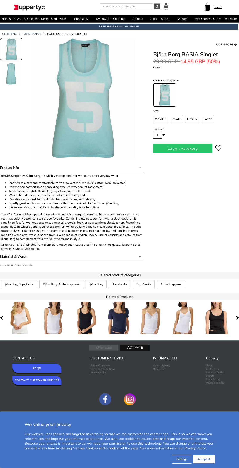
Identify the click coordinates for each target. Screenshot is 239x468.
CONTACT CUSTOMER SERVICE (37, 380)
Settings (181, 459)
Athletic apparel (171, 284)
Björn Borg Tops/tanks (19, 284)
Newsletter (159, 369)
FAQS (37, 368)
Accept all (204, 459)
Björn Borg (96, 284)
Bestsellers (31, 19)
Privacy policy (98, 372)
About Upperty (161, 365)
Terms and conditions (102, 369)
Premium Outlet (215, 372)
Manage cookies (215, 382)
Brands (6, 19)
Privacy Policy (195, 448)
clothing (9, 34)
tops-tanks (31, 34)
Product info (9, 167)
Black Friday (213, 379)
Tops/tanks (120, 284)
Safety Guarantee (100, 365)
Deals (45, 19)
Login (165, 9)
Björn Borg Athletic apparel (61, 284)
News (17, 19)
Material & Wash (13, 256)
